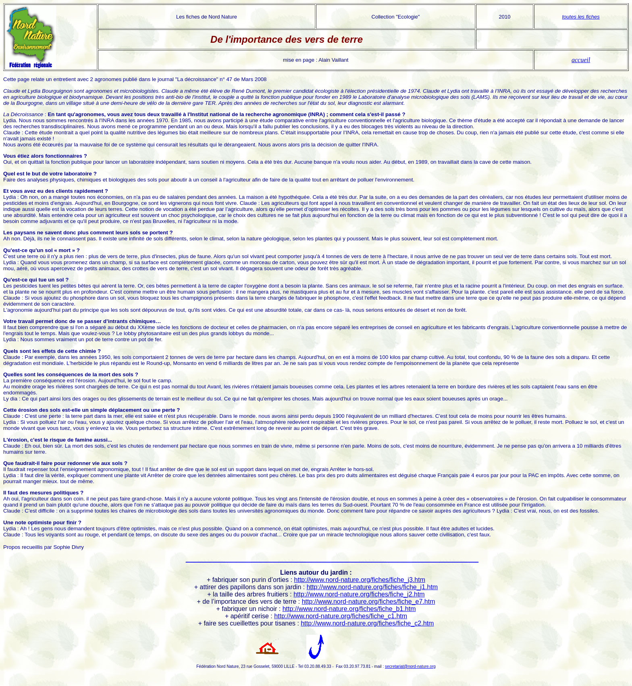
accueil (581, 59)
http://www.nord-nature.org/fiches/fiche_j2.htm (359, 594)
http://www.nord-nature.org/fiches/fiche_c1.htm (340, 616)
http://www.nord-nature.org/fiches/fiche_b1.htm (349, 608)
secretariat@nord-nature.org (410, 666)
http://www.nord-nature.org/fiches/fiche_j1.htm (372, 587)
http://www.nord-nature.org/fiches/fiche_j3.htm (360, 579)
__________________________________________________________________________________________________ (332, 560)
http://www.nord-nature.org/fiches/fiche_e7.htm (368, 601)
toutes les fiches (580, 17)
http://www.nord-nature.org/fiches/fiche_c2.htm (367, 623)
